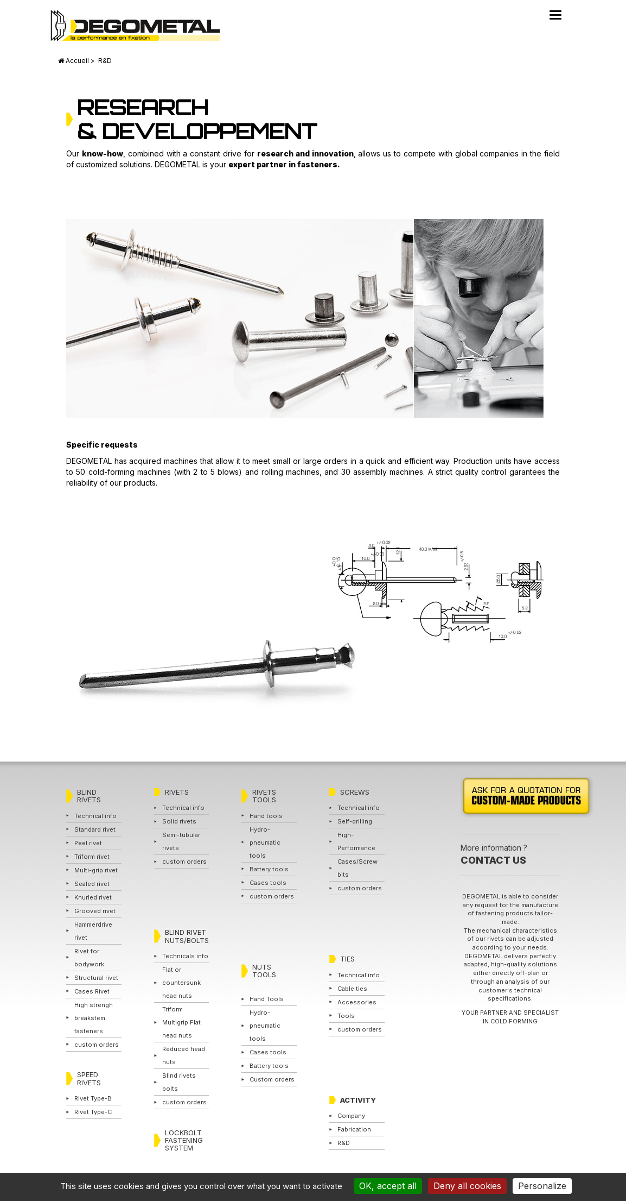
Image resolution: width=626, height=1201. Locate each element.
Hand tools (266, 816)
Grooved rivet (95, 911)
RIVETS (177, 792)
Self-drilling (354, 821)
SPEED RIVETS (89, 1078)
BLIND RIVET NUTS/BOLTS (187, 936)
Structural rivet (96, 978)
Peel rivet (88, 843)
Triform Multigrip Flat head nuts (181, 1022)
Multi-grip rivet (96, 870)
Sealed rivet (92, 884)
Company (351, 1116)
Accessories (356, 1002)
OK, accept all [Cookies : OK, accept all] (388, 1185)
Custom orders (272, 1079)
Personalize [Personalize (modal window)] (542, 1185)
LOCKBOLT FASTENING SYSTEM (184, 1140)
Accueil (77, 60)
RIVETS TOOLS (264, 796)
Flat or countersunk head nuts (181, 982)
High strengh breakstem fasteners (93, 1018)
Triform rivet (92, 856)
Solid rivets (179, 821)
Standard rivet (95, 829)
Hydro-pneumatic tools (265, 842)
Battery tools (269, 869)
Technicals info (185, 956)
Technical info (95, 816)
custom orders (96, 1044)
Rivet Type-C (93, 1112)
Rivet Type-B (93, 1098)
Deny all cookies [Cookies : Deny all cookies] (467, 1185)
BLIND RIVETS (89, 796)
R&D (343, 1143)
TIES (347, 958)
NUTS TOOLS (264, 971)
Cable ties (352, 988)
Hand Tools (267, 999)
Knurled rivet (93, 897)
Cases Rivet (92, 991)
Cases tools (268, 882)
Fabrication (354, 1129)
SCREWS (354, 792)
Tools (346, 1016)
